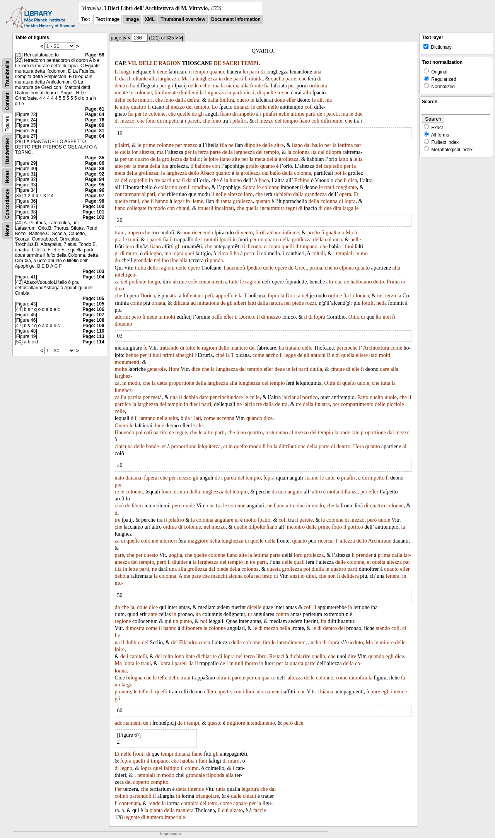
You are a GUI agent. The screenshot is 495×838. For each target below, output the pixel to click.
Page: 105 (93, 298)
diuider (180, 562)
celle (205, 86)
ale (199, 425)
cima (223, 253)
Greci (301, 268)
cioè (219, 355)
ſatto (343, 159)
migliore (236, 723)
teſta (173, 418)
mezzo (178, 107)
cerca (204, 642)
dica (352, 180)
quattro (139, 107)
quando (217, 72)
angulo (295, 492)
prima (315, 268)
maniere (239, 348)
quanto (267, 166)
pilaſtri (270, 114)
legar (179, 201)
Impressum (170, 834)
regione (123, 621)
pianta (156, 810)
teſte (162, 678)
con (216, 166)
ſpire (214, 159)
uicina (232, 86)
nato (119, 478)
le (131, 93)
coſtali (318, 253)
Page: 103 (93, 271)
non (187, 233)
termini (180, 492)
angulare (224, 520)
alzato (236, 810)
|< (124, 38)
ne (286, 93)
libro (261, 656)
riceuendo (202, 233)
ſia (132, 86)
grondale (143, 260)
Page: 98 (94, 201)
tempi (193, 723)
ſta (346, 296)
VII (132, 63)
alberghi (184, 355)
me (187, 576)
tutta (386, 383)
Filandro (188, 642)
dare (384, 369)
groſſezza (172, 159)
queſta (378, 562)
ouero (243, 100)
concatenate (127, 194)
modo (160, 208)
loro (248, 194)
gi (117, 253)
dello (193, 173)
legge (290, 355)
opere (194, 268)
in (220, 79)
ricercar (326, 541)
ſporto (251, 663)
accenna (225, 418)
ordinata (318, 86)
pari (151, 194)
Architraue (379, 541)
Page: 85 (94, 157)
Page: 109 (93, 325)
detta (162, 383)
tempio (200, 72)
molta (333, 492)
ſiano (225, 114)
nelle (283, 114)
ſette (133, 569)
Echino (302, 180)
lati (197, 418)
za (117, 180)
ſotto (337, 527)
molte (121, 369)
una (317, 72)
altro (317, 492)
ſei (245, 72)
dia (122, 79)
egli (390, 656)
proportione (181, 383)
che (302, 79)
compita (189, 803)
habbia (187, 761)
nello (273, 107)
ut (250, 614)
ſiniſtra (227, 100)
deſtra (193, 100)
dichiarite (206, 656)
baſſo (317, 145)
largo (127, 685)
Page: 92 (94, 174)
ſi (153, 72)
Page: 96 (94, 190)
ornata (158, 303)
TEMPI (250, 63)
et (266, 246)
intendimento (291, 642)
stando (383, 628)
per (162, 86)
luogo (125, 72)
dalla (180, 100)
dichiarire (300, 656)
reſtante (139, 79)
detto (378, 282)
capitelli (138, 656)
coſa (248, 576)
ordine (335, 296)
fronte (256, 86)
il (190, 72)
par (357, 145)
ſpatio (264, 520)
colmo (192, 768)
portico (310, 397)
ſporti (225, 239)
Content (7, 101)
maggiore (198, 541)
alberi (240, 303)
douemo (123, 324)
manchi (219, 576)
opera (345, 194)
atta (174, 296)
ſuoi (349, 246)
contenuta (129, 803)
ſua (165, 166)
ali (320, 100)
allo (307, 93)
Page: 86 (94, 163)
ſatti (252, 303)
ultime (297, 114)
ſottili (368, 303)
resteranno (276, 432)
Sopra (249, 187)
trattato (293, 348)
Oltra (354, 317)
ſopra (350, 201)
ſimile (269, 642)
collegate (137, 208)
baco (264, 180)
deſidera (350, 576)
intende (399, 692)
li (212, 194)
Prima (393, 282)
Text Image (107, 19)
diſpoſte (252, 145)
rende (154, 803)
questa (274, 569)
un (131, 159)
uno (282, 492)
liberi (137, 506)
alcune (180, 282)
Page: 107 (93, 314)
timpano (308, 246)
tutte (234, 282)
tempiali (345, 253)
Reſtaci (277, 656)
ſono (169, 100)
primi (168, 355)
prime (149, 145)
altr (330, 282)
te (117, 152)
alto (119, 166)
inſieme (291, 233)
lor (135, 152)
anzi (294, 576)
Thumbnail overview (182, 19)
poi (338, 173)
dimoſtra (358, 678)
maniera (184, 810)
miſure (386, 642)
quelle (183, 114)
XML (150, 19)
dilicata (181, 303)
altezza (146, 152)
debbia (190, 397)
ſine (174, 260)
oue (339, 282)
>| (181, 38)
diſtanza (349, 492)
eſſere (362, 355)
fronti (139, 754)
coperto (141, 782)
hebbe (132, 355)
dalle (236, 796)
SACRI (231, 63)
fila (223, 145)
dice (195, 369)
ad (193, 303)
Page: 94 (94, 179)
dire (352, 656)
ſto (378, 317)
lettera (392, 576)
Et (356, 194)
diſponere (192, 628)
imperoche (138, 233)
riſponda (214, 260)
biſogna (134, 678)
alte (236, 159)
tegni (291, 208)
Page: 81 (94, 130)
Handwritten (7, 151)
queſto (349, 383)
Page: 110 (93, 331)
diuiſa (316, 369)
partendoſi (141, 796)
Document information (236, 19)
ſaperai (151, 478)
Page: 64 (94, 114)
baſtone (203, 166)
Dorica (147, 296)
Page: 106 (93, 309)
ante (329, 478)
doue (280, 100)
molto (250, 520)
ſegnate (132, 817)
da (185, 159)
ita (198, 614)
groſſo (252, 166)
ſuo (165, 260)
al (167, 107)
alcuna (236, 576)
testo (267, 576)
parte (290, 79)
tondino (200, 187)
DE (217, 63)
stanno (311, 478)
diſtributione (292, 446)
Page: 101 (93, 212)
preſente (137, 282)
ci (404, 628)
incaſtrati (224, 208)
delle (193, 86)
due (228, 79)
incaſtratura (272, 208)
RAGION (170, 63)
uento (247, 233)
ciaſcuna (124, 446)
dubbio (133, 642)
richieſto (283, 194)
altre (125, 107)
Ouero (121, 425)
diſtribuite (331, 121)
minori (145, 100)
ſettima (345, 145)
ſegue (181, 432)
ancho (272, 355)
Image (132, 19)
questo (151, 555)
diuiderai (188, 93)
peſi (209, 296)
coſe (192, 282)
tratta (140, 268)
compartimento (357, 404)
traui (329, 187)
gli (170, 86)
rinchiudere (230, 397)
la (192, 79)
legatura (250, 789)
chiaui (182, 208)
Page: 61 (94, 109)
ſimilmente (166, 93)
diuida (256, 79)
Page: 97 (94, 195)
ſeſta (358, 159)
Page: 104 (93, 277)
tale (355, 432)
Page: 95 (94, 185)
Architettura (376, 348)
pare (119, 555)
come (136, 303)
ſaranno (147, 418)
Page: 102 (93, 217)
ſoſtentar (192, 296)
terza (203, 152)
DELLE (148, 63)
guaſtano (335, 233)
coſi (309, 107)
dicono (253, 246)
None (7, 230)
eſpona (346, 268)
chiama (325, 692)
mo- (119, 583)
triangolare (207, 796)
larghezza (168, 79)
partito (161, 432)
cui (225, 810)
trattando (169, 348)
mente (121, 93)
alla (153, 79)
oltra (221, 678)
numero (155, 817)
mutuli (211, 239)
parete (305, 520)
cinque (337, 369)
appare (240, 803)
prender (364, 555)
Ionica (362, 296)
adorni (122, 317)
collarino (168, 187)
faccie (259, 810)
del (189, 107)
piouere (123, 692)
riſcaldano (271, 233)
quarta (296, 663)
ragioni (167, 268)
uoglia (175, 555)
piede (298, 303)
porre (250, 253)
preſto (313, 233)
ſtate (190, 656)
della (125, 152)
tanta (226, 201)
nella (381, 303)
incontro (296, 527)
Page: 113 (93, 336)
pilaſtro (176, 520)
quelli (288, 246)
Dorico (246, 317)
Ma (185, 79)
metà (143, 166)
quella (277, 79)
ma (216, 86)
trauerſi (205, 208)
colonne (143, 93)
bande (152, 446)
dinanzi (242, 107)
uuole (363, 383)
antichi (318, 355)
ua (117, 642)
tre (280, 93)
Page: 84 (94, 136)
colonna (301, 152)
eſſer (291, 100)
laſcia (249, 404)
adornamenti (269, 692)
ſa (403, 678)
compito (160, 782)
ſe (145, 348)
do (117, 260)
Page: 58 (94, 55)
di (263, 72)
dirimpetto (243, 114)
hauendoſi (234, 268)
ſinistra (322, 404)
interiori (168, 541)
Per (118, 789)
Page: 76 (94, 120)
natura (276, 303)
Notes (7, 176)
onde (345, 432)
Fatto (363, 397)
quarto (142, 159)
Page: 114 (93, 342)
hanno (161, 201)
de (194, 114)
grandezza (316, 194)
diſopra (333, 152)
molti (170, 317)
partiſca (123, 404)
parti (254, 72)
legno (156, 253)
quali (299, 562)
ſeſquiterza (209, 446)
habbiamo (361, 282)
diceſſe (254, 607)
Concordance (7, 204)
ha (236, 253)
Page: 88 (94, 168)
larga (348, 208)
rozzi (310, 303)
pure (375, 692)
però (136, 317)
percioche (346, 348)
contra (282, 614)
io (336, 268)
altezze (234, 194)
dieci (249, 93)
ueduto (355, 642)
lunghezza (206, 79)
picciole (395, 404)
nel (157, 260)
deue (162, 72)
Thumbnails (7, 74)
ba (281, 348)
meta (260, 159)
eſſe (355, 369)
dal (307, 145)
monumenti (127, 362)
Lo (215, 107)
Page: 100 (93, 206)
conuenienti (211, 282)
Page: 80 (94, 125)
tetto (212, 803)
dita (337, 208)
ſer (163, 446)
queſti (161, 692)
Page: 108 (93, 320)
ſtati (373, 355)
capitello (333, 166)
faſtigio (171, 768)
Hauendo (125, 432)
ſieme (197, 201)
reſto (168, 656)
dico (119, 289)
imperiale (175, 817)
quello (318, 656)
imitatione (208, 303)
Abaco (207, 173)
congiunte (346, 187)
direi (311, 576)
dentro (122, 86)
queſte (269, 93)
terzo (390, 296)
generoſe (156, 369)
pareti (332, 114)
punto (186, 621)
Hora (174, 369)
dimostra (135, 628)
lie (117, 635)
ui (237, 520)
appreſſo (225, 296)
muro (131, 253)
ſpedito (254, 268)
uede (152, 317)
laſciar (289, 397)
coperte (223, 692)
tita (118, 569)
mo (364, 253)
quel (189, 253)
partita (135, 397)
